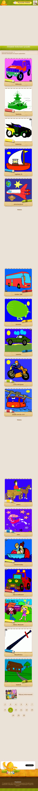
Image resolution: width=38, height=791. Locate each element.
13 (32, 710)
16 (24, 715)
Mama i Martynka (18, 624)
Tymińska (18, 114)
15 (18, 715)
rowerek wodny (18, 564)
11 (21, 710)
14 (13, 715)
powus (18, 504)
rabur (18, 534)
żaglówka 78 (18, 174)
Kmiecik (18, 684)
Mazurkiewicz (18, 654)
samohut (18, 354)
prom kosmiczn (18, 204)
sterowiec (18, 324)
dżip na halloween (18, 594)
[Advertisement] (19, 25)
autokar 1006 (18, 294)
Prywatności (18, 782)
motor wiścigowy (18, 384)
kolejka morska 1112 (18, 414)
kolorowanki (28, 694)
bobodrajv (18, 144)
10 (16, 710)
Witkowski (18, 84)
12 (26, 710)
